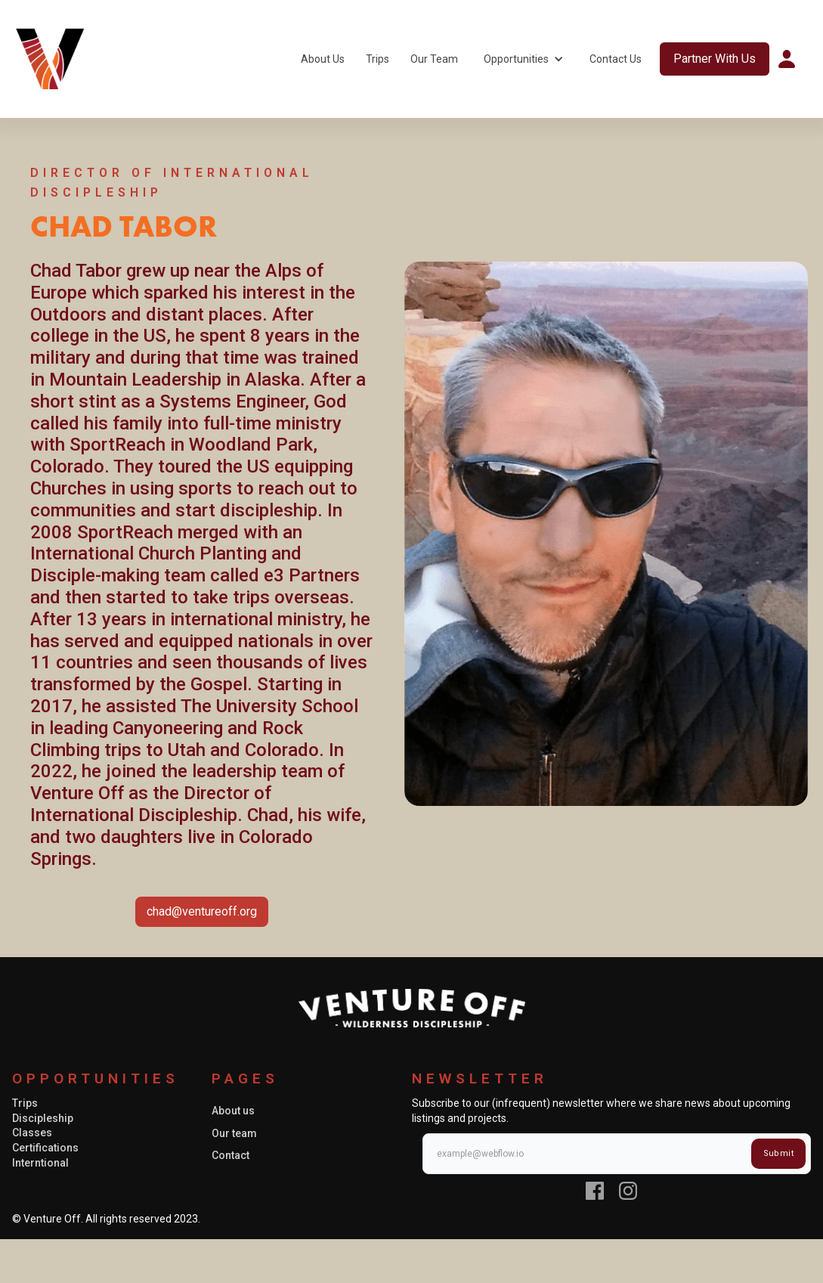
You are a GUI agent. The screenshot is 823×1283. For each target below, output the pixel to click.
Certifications (45, 1148)
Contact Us (615, 59)
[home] (50, 59)
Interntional (40, 1163)
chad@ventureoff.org (202, 911)
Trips (377, 59)
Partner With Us (714, 58)
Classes (32, 1132)
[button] (524, 59)
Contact (230, 1155)
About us (233, 1111)
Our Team (434, 59)
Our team (234, 1133)
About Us (323, 59)
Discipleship (42, 1118)
